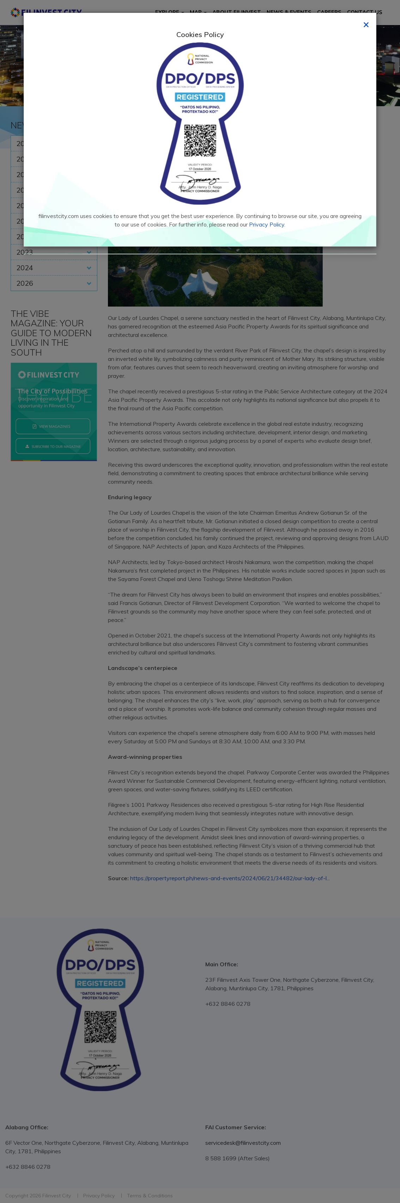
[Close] (366, 24)
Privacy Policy (266, 224)
